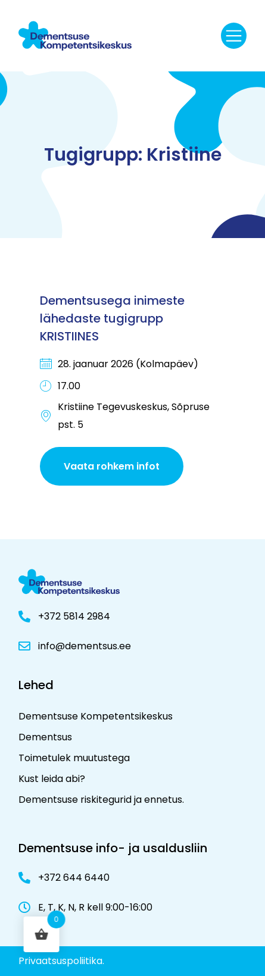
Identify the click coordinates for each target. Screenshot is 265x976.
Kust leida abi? (51, 779)
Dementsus (45, 737)
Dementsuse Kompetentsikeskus (95, 716)
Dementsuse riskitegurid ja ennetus (100, 799)
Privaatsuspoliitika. (61, 961)
